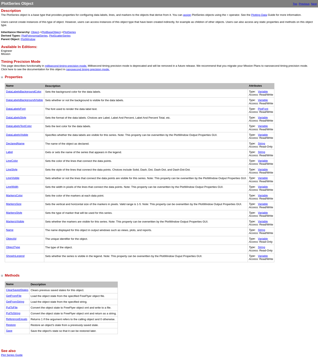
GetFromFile (13, 295)
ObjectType (13, 247)
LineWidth (12, 186)
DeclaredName (15, 143)
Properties (14, 77)
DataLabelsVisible (17, 134)
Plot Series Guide (12, 355)
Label (9, 152)
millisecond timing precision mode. (66, 65)
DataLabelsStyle (16, 117)
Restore (11, 324)
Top (295, 3)
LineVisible (12, 178)
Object (35, 32)
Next (314, 3)
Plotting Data (259, 14)
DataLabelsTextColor (19, 126)
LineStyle (11, 169)
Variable (263, 91)
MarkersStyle (14, 212)
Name (10, 229)
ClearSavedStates (17, 290)
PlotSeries (69, 32)
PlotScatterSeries (60, 35)
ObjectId (11, 238)
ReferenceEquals (16, 319)
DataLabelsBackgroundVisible (24, 100)
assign (187, 14)
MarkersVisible (15, 221)
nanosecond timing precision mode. (88, 69)
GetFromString (15, 301)
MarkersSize (13, 203)
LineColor (12, 160)
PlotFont (263, 108)
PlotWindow (28, 39)
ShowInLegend (15, 255)
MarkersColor (14, 195)
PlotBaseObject (51, 32)
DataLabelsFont (16, 108)
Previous (304, 3)
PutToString (13, 313)
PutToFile (12, 307)
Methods (12, 275)
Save (9, 330)
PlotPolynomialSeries (34, 35)
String (261, 143)
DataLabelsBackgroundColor (23, 91)
